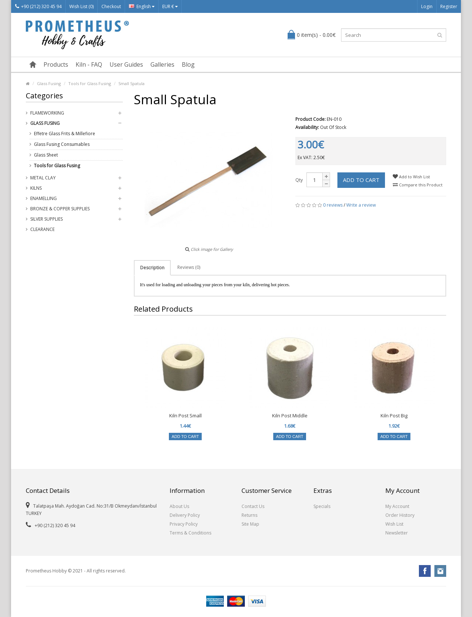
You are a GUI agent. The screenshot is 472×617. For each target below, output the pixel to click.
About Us (179, 506)
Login (427, 6)
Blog (188, 64)
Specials (321, 506)
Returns (249, 515)
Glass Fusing (49, 83)
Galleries (162, 64)
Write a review (361, 205)
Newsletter (396, 533)
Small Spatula (131, 83)
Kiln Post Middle (290, 415)
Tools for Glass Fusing (89, 83)
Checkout (111, 6)
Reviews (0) (188, 267)
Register (448, 6)
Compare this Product (417, 184)
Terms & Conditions (190, 533)
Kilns (36, 188)
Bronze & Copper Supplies (60, 209)
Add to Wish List (411, 176)
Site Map (250, 524)
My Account (397, 506)
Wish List (394, 524)
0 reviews (333, 205)
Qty (299, 180)
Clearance (42, 229)
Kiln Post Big (394, 415)
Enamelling (43, 198)
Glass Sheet (46, 155)
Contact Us (253, 506)
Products (56, 64)
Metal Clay (43, 178)
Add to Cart (361, 179)
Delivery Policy (185, 515)
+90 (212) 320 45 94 (38, 6)
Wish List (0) (81, 6)
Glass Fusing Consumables (62, 144)
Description (152, 267)
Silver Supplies (46, 219)
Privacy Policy (184, 524)
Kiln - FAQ (89, 64)
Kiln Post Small (185, 415)
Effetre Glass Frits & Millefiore (64, 133)
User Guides (126, 64)
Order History (399, 515)
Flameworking (47, 113)
